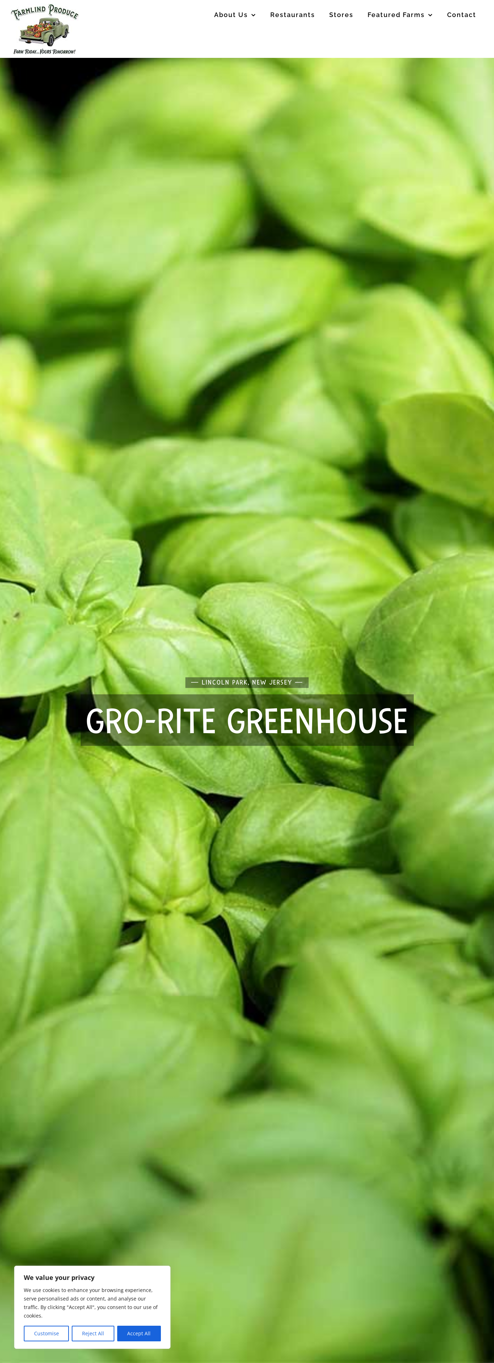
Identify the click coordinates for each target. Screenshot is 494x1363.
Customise (46, 1333)
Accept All (139, 1333)
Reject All (93, 1333)
